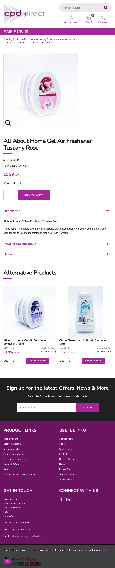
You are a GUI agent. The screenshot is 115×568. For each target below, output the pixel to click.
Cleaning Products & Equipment (19, 39)
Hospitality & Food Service (16, 459)
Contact (63, 454)
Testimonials (65, 479)
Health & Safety (11, 464)
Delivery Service (67, 459)
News (62, 464)
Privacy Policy (66, 469)
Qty (6, 361)
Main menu (15, 31)
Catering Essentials (13, 443)
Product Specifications (56, 244)
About (62, 443)
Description (56, 211)
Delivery (56, 254)
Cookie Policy (66, 449)
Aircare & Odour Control (71, 39)
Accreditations (66, 438)
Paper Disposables (13, 454)
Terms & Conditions (69, 474)
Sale (5, 469)
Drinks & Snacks (11, 449)
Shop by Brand (10, 438)
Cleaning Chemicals (47, 39)
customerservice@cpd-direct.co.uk (27, 536)
